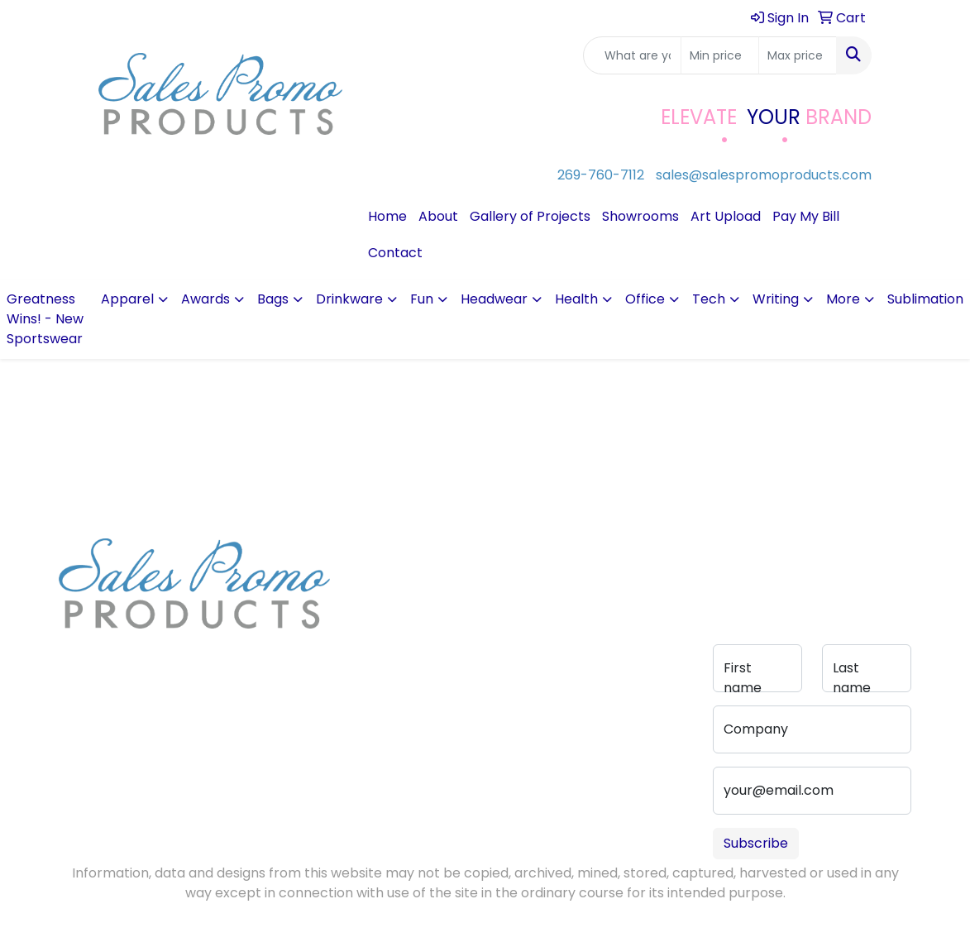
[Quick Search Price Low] (720, 55)
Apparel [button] (127, 298)
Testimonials (385, 619)
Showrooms (640, 216)
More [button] (843, 298)
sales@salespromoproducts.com (764, 174)
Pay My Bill (805, 216)
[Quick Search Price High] (797, 55)
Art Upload (725, 216)
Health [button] (576, 298)
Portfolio (468, 662)
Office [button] (645, 298)
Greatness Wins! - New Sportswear (45, 318)
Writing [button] (776, 298)
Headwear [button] (494, 298)
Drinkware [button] (349, 298)
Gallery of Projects (530, 216)
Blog (364, 595)
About (438, 216)
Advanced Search (474, 605)
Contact (395, 252)
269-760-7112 (600, 174)
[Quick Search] (632, 55)
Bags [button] (273, 298)
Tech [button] (708, 298)
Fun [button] (421, 298)
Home (387, 216)
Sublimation (925, 298)
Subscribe (756, 843)
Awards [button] (205, 298)
